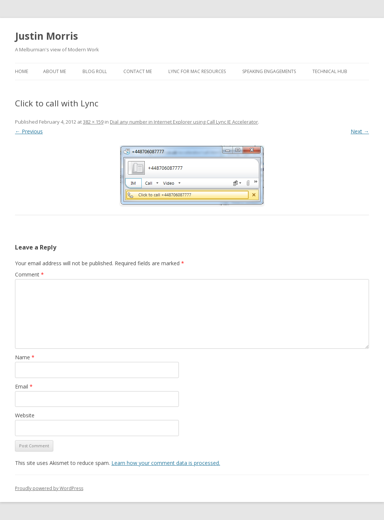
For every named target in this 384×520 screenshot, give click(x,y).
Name (24, 357)
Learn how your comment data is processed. (165, 462)
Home (21, 71)
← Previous (29, 131)
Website (24, 415)
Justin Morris (46, 36)
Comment (29, 274)
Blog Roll (94, 71)
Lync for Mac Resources (197, 71)
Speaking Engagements (269, 71)
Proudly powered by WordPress (49, 488)
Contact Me (137, 71)
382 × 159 (93, 121)
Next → (360, 131)
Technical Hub (329, 71)
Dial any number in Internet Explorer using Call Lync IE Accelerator (184, 121)
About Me (54, 71)
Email (24, 386)
